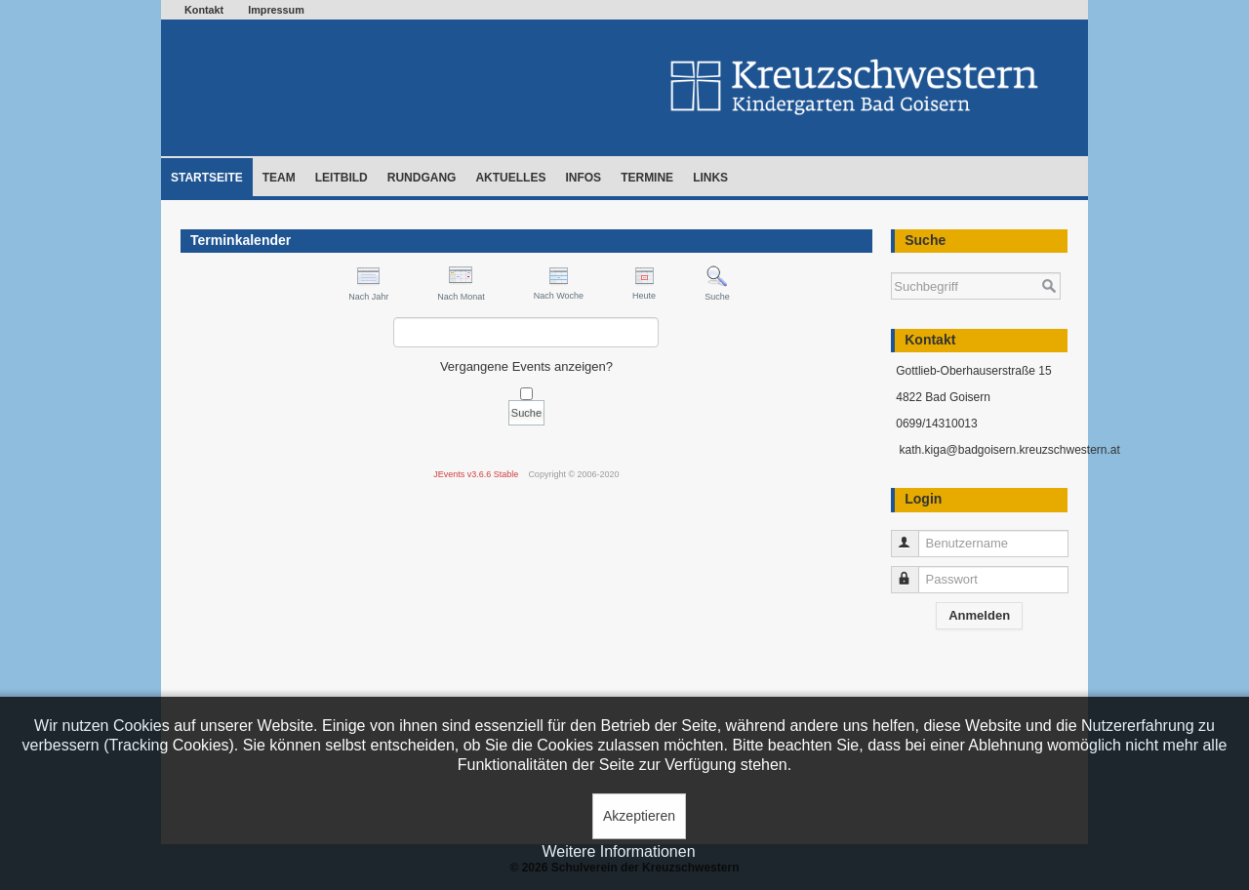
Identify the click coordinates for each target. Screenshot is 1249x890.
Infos (583, 177)
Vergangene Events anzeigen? (526, 366)
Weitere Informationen (618, 851)
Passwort (913, 571)
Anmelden (979, 615)
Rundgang (422, 177)
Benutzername (913, 535)
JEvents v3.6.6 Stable (475, 474)
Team (279, 177)
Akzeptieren (639, 816)
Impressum (276, 10)
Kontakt (203, 10)
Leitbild (341, 177)
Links (710, 177)
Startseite (207, 177)
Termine (647, 177)
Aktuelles (510, 177)
